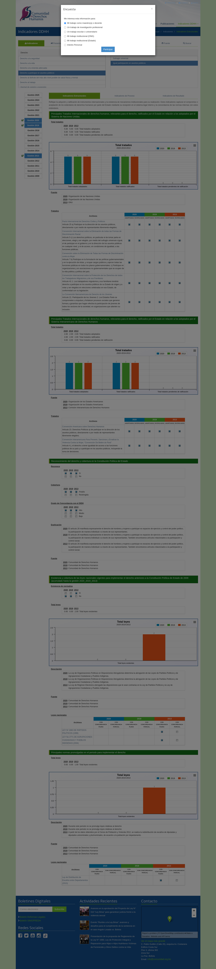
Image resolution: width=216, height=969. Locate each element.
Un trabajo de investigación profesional (85, 27)
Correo (183, 3)
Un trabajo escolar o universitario (82, 32)
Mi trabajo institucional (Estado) (81, 40)
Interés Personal (74, 45)
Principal (170, 3)
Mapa (194, 3)
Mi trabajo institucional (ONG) (80, 36)
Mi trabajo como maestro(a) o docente (84, 23)
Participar (108, 49)
